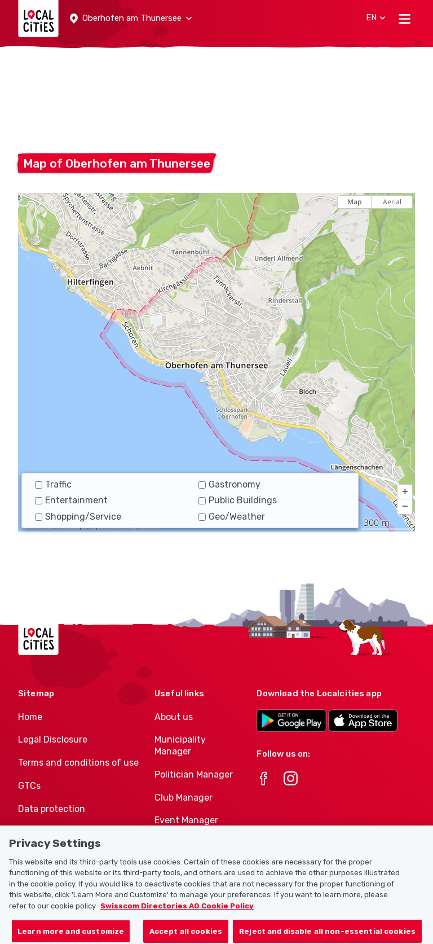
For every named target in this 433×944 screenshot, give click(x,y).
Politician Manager (193, 774)
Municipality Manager (180, 745)
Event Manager (186, 820)
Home (30, 717)
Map (354, 202)
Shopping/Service (78, 516)
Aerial (392, 202)
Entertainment (71, 500)
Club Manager (183, 797)
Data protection (51, 809)
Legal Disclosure (52, 739)
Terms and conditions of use (78, 762)
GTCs (29, 785)
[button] (131, 18)
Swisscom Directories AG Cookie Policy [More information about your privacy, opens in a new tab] (177, 911)
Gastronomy (229, 484)
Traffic (53, 484)
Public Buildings (237, 500)
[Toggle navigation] (404, 18)
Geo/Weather (231, 516)
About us (173, 717)
